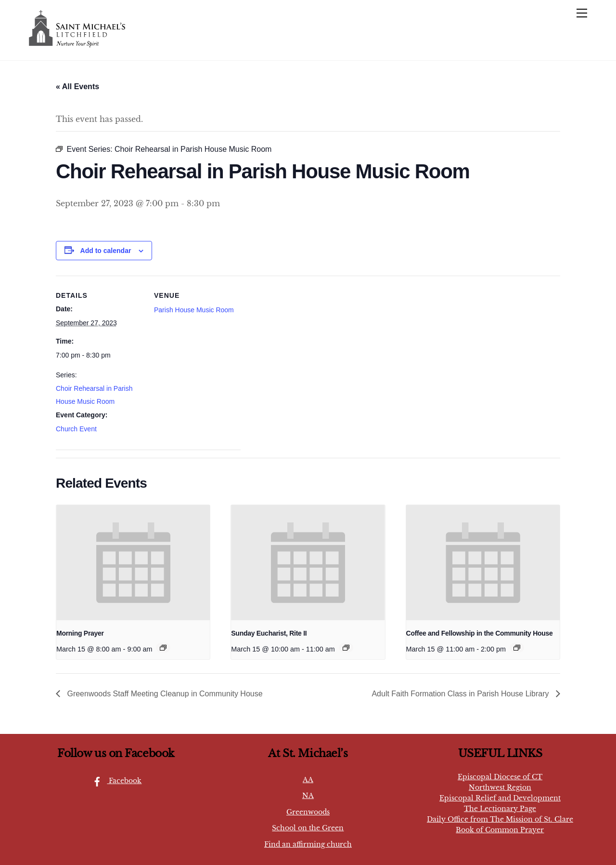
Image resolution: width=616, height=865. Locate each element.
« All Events (77, 86)
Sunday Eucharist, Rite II (269, 633)
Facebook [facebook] (114, 780)
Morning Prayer (80, 633)
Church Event (76, 429)
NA (308, 795)
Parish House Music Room (194, 310)
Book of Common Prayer (500, 829)
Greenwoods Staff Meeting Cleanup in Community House (164, 694)
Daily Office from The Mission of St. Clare (500, 819)
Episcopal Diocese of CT (500, 776)
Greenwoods (308, 812)
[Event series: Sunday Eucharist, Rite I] (163, 648)
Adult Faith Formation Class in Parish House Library (461, 694)
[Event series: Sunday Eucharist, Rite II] (346, 648)
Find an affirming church (308, 844)
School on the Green (308, 828)
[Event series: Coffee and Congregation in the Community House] (516, 648)
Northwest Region (500, 787)
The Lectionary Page (500, 808)
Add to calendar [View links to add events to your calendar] (105, 250)
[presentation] (133, 563)
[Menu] (581, 13)
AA (308, 779)
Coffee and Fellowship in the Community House (479, 633)
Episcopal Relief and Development (500, 798)
